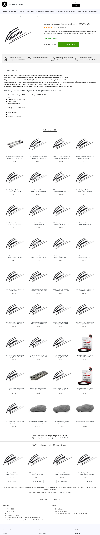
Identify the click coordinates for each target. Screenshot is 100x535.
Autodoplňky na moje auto (44, 11)
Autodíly (30, 11)
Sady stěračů (60, 438)
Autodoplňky (13, 11)
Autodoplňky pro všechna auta (65, 11)
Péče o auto (82, 11)
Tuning (22, 11)
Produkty (9, 16)
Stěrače (66, 438)
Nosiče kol (92, 11)
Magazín (41, 530)
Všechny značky (7, 530)
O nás (77, 530)
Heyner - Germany (64, 33)
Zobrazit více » (88, 33)
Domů (5, 11)
